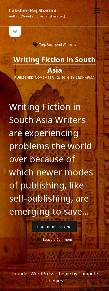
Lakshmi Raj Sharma (32, 10)
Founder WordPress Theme (41, 273)
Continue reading (57, 228)
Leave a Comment (57, 239)
